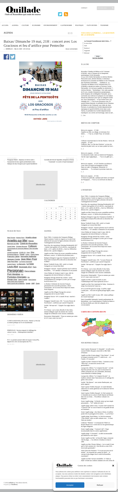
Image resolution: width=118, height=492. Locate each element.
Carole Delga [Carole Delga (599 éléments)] (11, 246)
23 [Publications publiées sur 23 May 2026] (70, 216)
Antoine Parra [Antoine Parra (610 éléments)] (20, 237)
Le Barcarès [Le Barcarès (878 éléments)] (21, 264)
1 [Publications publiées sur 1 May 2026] (65, 210)
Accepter (69, 485)
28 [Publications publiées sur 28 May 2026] (60, 218)
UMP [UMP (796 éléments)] (33, 283)
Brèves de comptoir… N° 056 (89, 176)
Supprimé (87, 50)
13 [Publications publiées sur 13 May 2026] (56, 214)
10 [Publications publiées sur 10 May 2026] (75, 212)
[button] (113, 465)
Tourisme (104, 25)
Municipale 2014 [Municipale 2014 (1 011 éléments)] (25, 267)
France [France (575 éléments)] (28, 254)
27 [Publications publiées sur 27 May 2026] (56, 218)
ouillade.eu (11, 483)
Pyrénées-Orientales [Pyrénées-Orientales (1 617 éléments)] (17, 277)
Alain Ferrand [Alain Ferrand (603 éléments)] (11, 237)
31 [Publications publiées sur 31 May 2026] (75, 218)
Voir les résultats (97, 58)
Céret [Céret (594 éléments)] (28, 252)
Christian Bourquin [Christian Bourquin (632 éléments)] (21, 246)
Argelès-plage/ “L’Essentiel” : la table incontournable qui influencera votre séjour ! (96, 434)
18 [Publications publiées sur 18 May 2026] (46, 216)
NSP (85, 46)
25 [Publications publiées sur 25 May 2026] (46, 218)
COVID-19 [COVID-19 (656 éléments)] (22, 252)
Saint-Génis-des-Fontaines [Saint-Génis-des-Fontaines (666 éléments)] (15, 281)
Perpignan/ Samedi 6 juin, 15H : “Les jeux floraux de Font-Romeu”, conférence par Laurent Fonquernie (96, 261)
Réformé (86, 53)
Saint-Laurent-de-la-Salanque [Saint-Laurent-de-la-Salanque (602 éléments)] (16, 283)
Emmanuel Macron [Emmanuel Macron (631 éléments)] (13, 254)
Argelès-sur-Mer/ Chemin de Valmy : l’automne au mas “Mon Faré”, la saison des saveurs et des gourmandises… (97, 363)
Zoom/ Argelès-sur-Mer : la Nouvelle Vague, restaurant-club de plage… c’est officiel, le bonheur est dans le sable (97, 439)
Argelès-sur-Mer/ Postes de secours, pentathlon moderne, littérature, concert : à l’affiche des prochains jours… (97, 213)
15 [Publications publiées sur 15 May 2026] (65, 214)
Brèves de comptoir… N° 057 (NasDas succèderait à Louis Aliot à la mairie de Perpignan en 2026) (96, 164)
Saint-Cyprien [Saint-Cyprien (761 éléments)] (22, 279)
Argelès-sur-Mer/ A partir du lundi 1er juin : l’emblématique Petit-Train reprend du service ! (95, 280)
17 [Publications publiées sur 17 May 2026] (75, 214)
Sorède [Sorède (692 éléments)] (28, 283)
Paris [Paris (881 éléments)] (34, 267)
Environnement (50, 25)
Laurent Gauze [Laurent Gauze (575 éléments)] (11, 264)
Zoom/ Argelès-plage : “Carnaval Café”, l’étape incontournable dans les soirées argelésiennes (95, 430)
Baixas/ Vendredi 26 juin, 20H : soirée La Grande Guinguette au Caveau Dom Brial (95, 224)
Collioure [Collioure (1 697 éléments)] (32, 246)
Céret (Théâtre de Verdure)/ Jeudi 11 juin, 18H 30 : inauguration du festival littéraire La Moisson (96, 233)
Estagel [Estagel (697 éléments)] (22, 254)
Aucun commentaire (71, 49)
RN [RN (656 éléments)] (28, 277)
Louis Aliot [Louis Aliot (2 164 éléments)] (12, 266)
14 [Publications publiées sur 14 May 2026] (60, 214)
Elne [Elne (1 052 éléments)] (32, 252)
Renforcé (87, 48)
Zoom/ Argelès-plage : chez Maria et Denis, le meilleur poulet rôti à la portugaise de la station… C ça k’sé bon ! (97, 413)
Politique (79, 25)
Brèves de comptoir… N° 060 (89, 130)
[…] (82, 115)
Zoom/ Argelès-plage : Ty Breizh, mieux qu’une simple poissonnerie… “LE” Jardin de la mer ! (97, 402)
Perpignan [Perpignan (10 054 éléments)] (15, 270)
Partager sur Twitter (12, 57)
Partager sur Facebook (6, 57)
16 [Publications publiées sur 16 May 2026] (70, 214)
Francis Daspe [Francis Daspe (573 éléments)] (34, 254)
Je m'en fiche (88, 43)
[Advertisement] (40, 129)
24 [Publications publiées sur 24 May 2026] (75, 216)
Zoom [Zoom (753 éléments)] (38, 283)
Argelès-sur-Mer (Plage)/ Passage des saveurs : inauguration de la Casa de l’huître (94, 252)
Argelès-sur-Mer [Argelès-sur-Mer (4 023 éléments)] (17, 240)
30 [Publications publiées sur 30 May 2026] (70, 218)
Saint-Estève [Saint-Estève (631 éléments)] (32, 279)
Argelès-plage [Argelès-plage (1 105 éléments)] (31, 237)
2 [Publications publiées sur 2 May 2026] (70, 210)
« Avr (60, 220)
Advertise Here (40, 184)
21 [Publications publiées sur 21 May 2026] (60, 216)
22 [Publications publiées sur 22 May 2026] (65, 216)
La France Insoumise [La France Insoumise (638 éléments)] (25, 261)
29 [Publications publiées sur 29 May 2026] (65, 218)
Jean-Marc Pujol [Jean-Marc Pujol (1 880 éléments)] (29, 259)
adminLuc (9, 49)
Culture (25, 25)
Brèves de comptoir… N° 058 (89, 153)
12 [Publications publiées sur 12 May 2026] (51, 214)
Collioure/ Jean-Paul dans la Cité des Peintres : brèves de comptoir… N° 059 (97, 141)
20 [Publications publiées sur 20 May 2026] (56, 216)
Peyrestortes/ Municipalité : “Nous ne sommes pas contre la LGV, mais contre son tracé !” (97, 276)
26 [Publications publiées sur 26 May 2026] (51, 218)
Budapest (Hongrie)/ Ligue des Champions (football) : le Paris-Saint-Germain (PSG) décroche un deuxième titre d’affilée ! (97, 218)
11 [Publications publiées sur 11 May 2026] (46, 214)
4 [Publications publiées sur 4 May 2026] (46, 212)
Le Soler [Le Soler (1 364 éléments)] (30, 264)
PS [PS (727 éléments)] (22, 274)
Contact (84, 8)
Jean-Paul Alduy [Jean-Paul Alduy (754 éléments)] (12, 261)
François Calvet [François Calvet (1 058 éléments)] (13, 256)
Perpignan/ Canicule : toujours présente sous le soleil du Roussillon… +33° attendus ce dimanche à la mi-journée (97, 228)
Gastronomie (66, 25)
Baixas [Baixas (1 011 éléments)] (31, 241)
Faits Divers (92, 25)
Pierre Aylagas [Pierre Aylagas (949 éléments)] (29, 271)
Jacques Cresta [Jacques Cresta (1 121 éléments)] (13, 259)
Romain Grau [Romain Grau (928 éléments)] (12, 279)
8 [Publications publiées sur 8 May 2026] (65, 212)
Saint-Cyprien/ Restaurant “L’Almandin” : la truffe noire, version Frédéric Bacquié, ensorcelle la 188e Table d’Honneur (97, 351)
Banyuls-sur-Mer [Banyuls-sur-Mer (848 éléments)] (13, 243)
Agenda (15, 25)
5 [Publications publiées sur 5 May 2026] (51, 212)
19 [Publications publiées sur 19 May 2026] (51, 216)
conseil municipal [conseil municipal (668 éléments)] (12, 252)
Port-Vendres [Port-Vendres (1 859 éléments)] (13, 274)
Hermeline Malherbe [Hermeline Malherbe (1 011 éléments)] (28, 256)
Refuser (100, 485)
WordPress (14, 484)
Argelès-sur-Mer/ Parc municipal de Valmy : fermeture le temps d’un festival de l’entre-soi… (97, 285)
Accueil (5, 25)
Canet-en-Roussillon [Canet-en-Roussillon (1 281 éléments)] (28, 243)
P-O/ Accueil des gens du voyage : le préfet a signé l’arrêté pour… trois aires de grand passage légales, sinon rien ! (97, 290)
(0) (84, 115)
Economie (36, 25)
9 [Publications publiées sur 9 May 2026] (70, 212)
